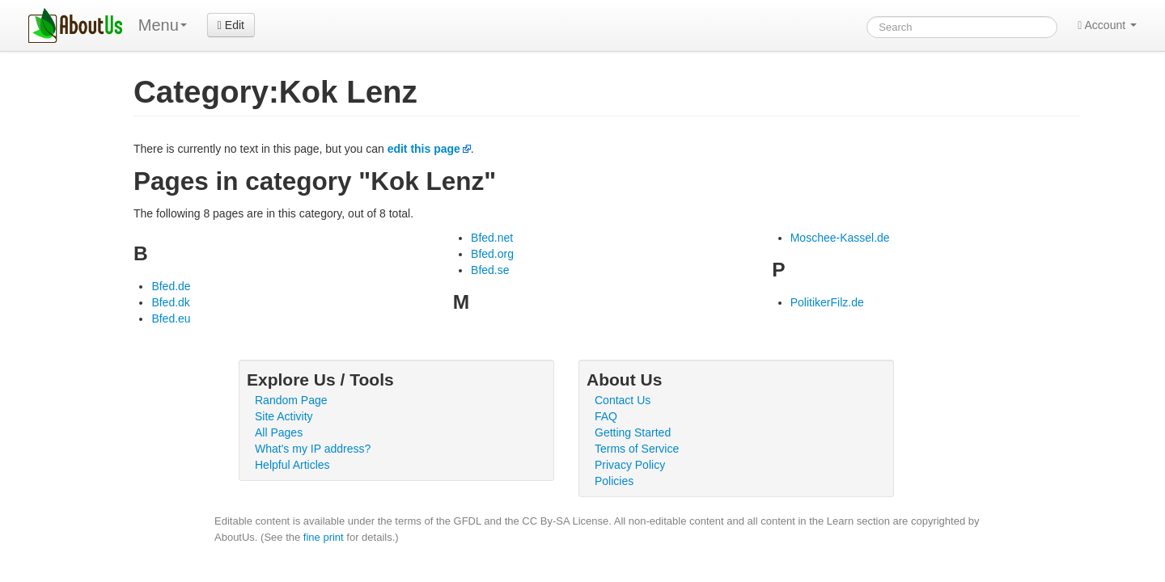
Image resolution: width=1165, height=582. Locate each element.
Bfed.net (492, 237)
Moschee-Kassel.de (840, 237)
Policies (614, 480)
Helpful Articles (292, 464)
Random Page (291, 400)
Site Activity (284, 416)
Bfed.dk (170, 302)
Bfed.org (492, 253)
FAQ (606, 416)
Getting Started (633, 432)
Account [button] (1107, 25)
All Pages (279, 432)
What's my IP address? (313, 448)
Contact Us (622, 400)
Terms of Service (637, 448)
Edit (231, 25)
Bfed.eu (170, 318)
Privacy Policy (630, 464)
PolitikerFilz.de (827, 302)
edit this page (424, 148)
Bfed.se (490, 270)
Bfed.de (170, 286)
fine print (323, 537)
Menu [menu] (162, 25)
